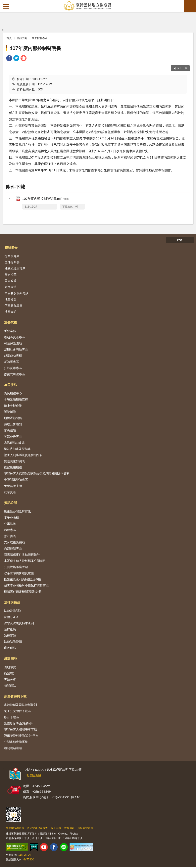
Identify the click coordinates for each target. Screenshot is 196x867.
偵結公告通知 (13, 424)
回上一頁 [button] (182, 68)
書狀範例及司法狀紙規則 (20, 704)
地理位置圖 (33, 775)
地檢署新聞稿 (13, 418)
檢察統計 (10, 673)
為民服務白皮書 (14, 442)
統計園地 (10, 658)
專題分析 (10, 679)
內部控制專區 (39, 38)
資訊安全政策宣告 (37, 828)
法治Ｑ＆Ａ (11, 617)
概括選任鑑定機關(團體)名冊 (22, 591)
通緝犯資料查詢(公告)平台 (21, 735)
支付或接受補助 (14, 542)
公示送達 (10, 523)
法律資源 (10, 635)
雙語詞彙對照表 (14, 461)
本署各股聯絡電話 (16, 293)
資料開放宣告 (85, 828)
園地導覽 (10, 667)
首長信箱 (10, 430)
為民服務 (10, 385)
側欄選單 (6, 6)
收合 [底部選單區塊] (179, 240)
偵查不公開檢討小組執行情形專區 (26, 585)
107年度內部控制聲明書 (35, 48)
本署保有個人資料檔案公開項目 (25, 560)
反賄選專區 (11, 361)
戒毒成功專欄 (13, 355)
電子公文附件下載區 (17, 711)
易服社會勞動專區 (16, 349)
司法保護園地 (13, 343)
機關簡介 (11, 247)
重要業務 (10, 322)
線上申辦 (56, 828)
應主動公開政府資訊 (17, 511)
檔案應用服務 (13, 467)
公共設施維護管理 (16, 567)
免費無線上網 (13, 486)
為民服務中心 (13, 393)
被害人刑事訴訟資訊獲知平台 (23, 455)
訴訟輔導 (10, 411)
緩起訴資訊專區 (14, 337)
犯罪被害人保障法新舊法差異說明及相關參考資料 (37, 473)
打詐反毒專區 (13, 368)
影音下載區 (11, 717)
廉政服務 (10, 648)
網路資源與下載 (15, 696)
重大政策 (11, 280)
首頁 (9, 38)
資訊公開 (22, 38)
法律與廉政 (12, 602)
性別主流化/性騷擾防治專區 (22, 579)
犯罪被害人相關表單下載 (20, 729)
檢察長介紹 (12, 256)
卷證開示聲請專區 (16, 479)
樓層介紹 (11, 311)
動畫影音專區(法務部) (18, 723)
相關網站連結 (13, 748)
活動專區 (10, 530)
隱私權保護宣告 (15, 828)
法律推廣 (10, 629)
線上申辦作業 (13, 405)
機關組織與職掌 (15, 268)
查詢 (190, 6)
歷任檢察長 (12, 262)
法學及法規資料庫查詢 (19, 623)
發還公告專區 (13, 436)
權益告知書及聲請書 (17, 449)
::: (3, 3)
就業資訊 (10, 492)
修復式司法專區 (14, 374)
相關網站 (10, 685)
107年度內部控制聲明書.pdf (46, 199)
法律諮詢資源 (13, 641)
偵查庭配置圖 (14, 305)
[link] (9, 58)
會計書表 (10, 536)
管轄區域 (11, 287)
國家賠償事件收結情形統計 (22, 554)
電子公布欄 (11, 517)
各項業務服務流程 (16, 399)
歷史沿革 (11, 274)
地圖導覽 (11, 299)
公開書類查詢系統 (16, 742)
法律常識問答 (13, 610)
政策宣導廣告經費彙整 (19, 573)
